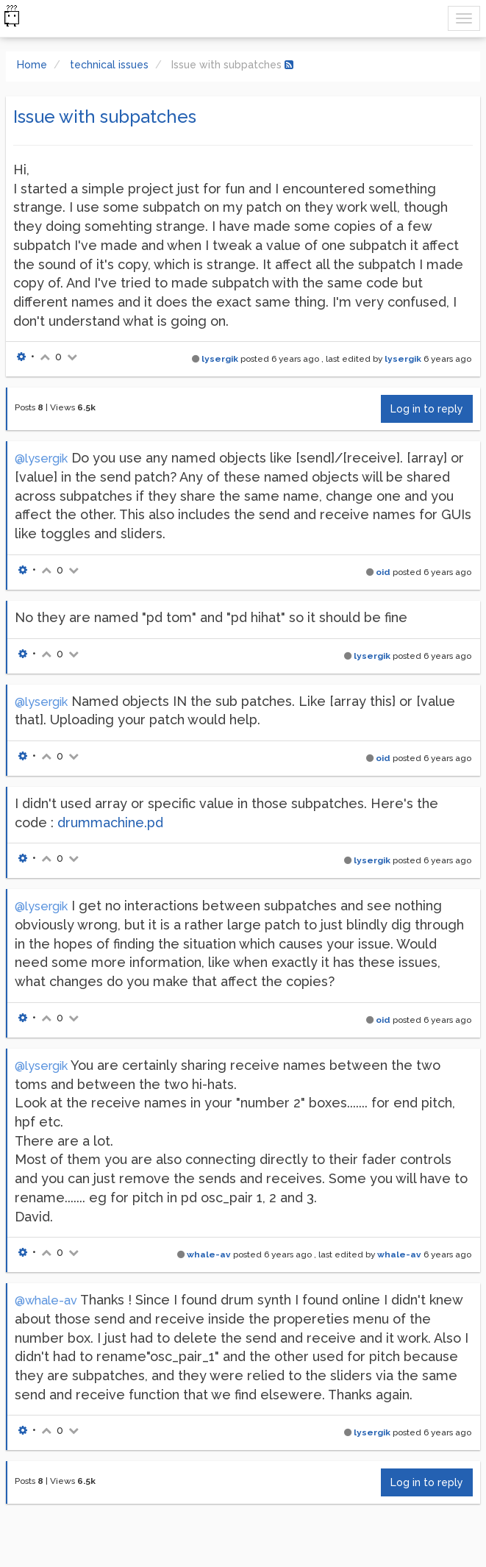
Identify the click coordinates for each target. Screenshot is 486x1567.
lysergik (219, 359)
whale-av (209, 1254)
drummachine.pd (110, 822)
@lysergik (41, 458)
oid (383, 572)
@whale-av (46, 1300)
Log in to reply (426, 409)
